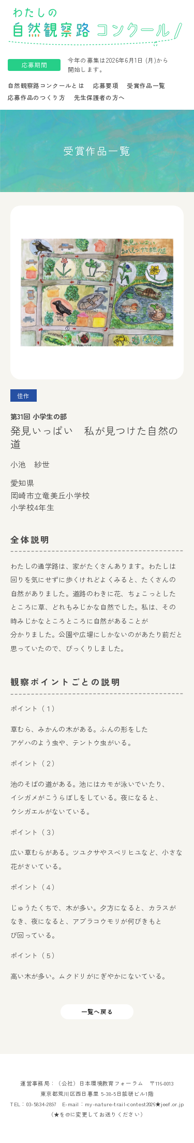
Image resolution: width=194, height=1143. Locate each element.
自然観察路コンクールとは (46, 85)
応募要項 (105, 85)
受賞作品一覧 (146, 85)
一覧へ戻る (97, 1011)
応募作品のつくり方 (36, 97)
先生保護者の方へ (99, 97)
